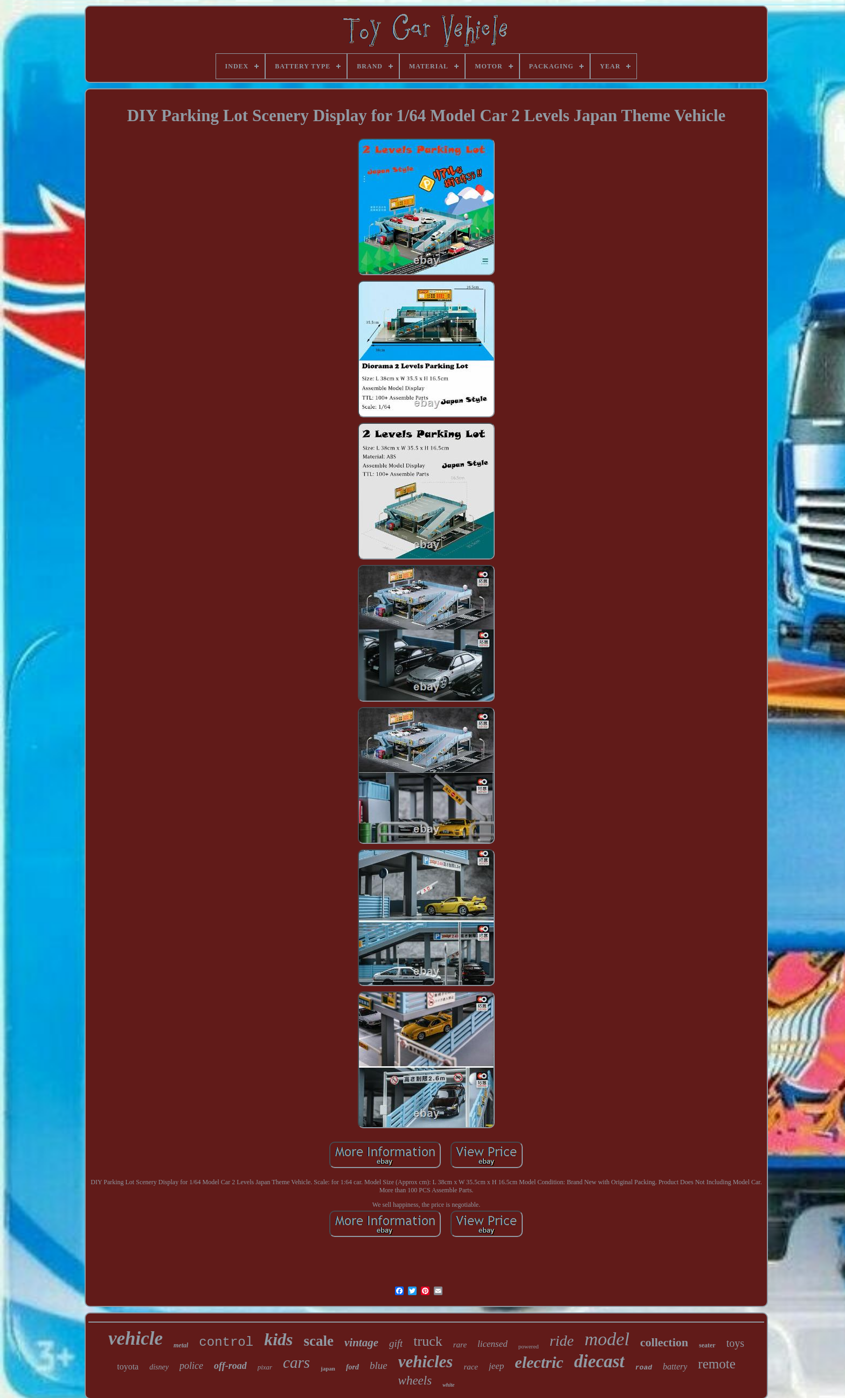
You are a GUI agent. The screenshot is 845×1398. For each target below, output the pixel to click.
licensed (492, 1344)
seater (707, 1345)
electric (539, 1362)
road (643, 1368)
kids (278, 1339)
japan (328, 1368)
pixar (265, 1367)
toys (735, 1343)
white (448, 1385)
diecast (599, 1361)
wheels (415, 1380)
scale (319, 1341)
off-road (230, 1365)
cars (296, 1362)
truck (427, 1341)
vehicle (135, 1338)
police (191, 1365)
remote (716, 1364)
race (470, 1366)
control (226, 1342)
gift (396, 1343)
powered (528, 1346)
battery (675, 1366)
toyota (127, 1366)
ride (562, 1340)
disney (159, 1367)
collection (664, 1342)
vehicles (425, 1361)
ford (352, 1367)
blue (378, 1365)
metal (181, 1345)
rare (460, 1344)
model (607, 1339)
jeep (496, 1366)
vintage (361, 1342)
